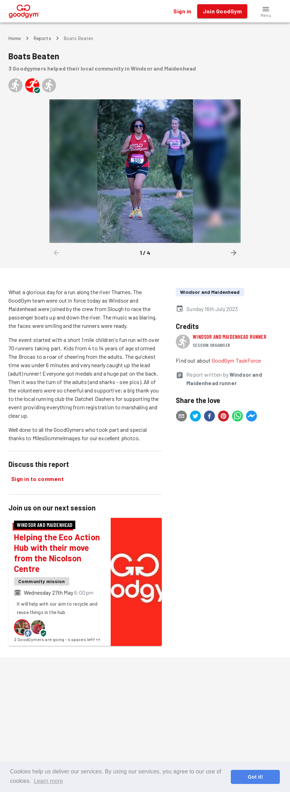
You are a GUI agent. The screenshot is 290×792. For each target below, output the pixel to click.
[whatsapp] (237, 417)
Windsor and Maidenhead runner (229, 336)
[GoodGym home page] (24, 10)
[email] (181, 417)
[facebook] (209, 417)
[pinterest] (223, 417)
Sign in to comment (37, 479)
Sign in (182, 11)
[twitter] (195, 417)
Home (14, 38)
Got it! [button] (255, 777)
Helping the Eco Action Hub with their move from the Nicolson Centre (57, 553)
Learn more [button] (48, 781)
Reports (42, 38)
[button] (266, 11)
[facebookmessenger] (251, 417)
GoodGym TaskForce (236, 360)
